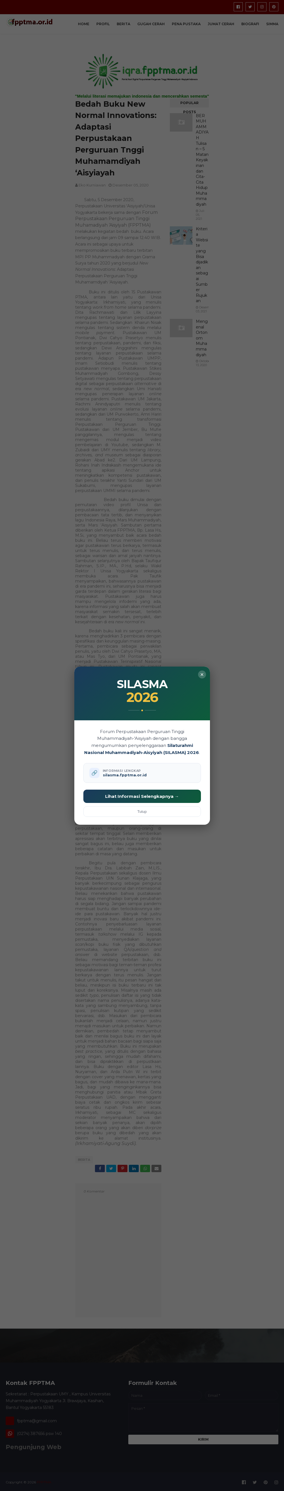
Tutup (142, 811)
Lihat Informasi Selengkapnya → (142, 796)
